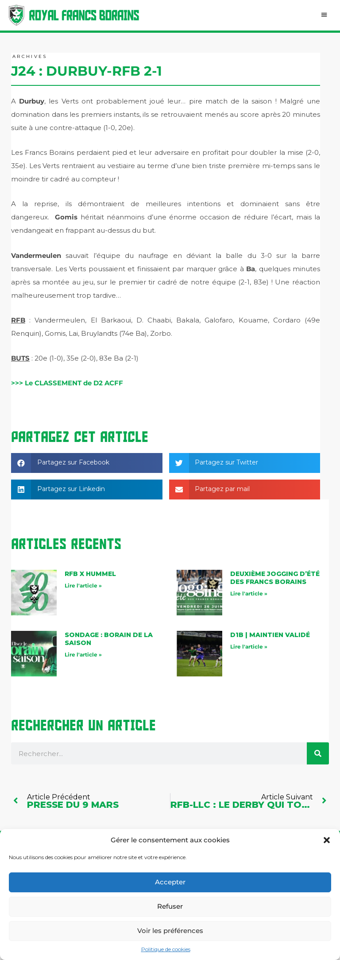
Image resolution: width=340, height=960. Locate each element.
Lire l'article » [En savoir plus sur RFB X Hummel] (83, 586)
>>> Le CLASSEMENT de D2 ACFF (67, 384)
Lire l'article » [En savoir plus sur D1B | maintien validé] (248, 647)
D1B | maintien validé (270, 635)
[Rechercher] (318, 754)
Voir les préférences (170, 930)
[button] (326, 840)
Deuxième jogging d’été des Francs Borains (275, 578)
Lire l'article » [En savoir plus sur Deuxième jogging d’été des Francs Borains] (248, 594)
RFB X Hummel (90, 574)
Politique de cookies (165, 949)
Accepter (170, 882)
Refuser (170, 906)
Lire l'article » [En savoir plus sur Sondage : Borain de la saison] (83, 655)
